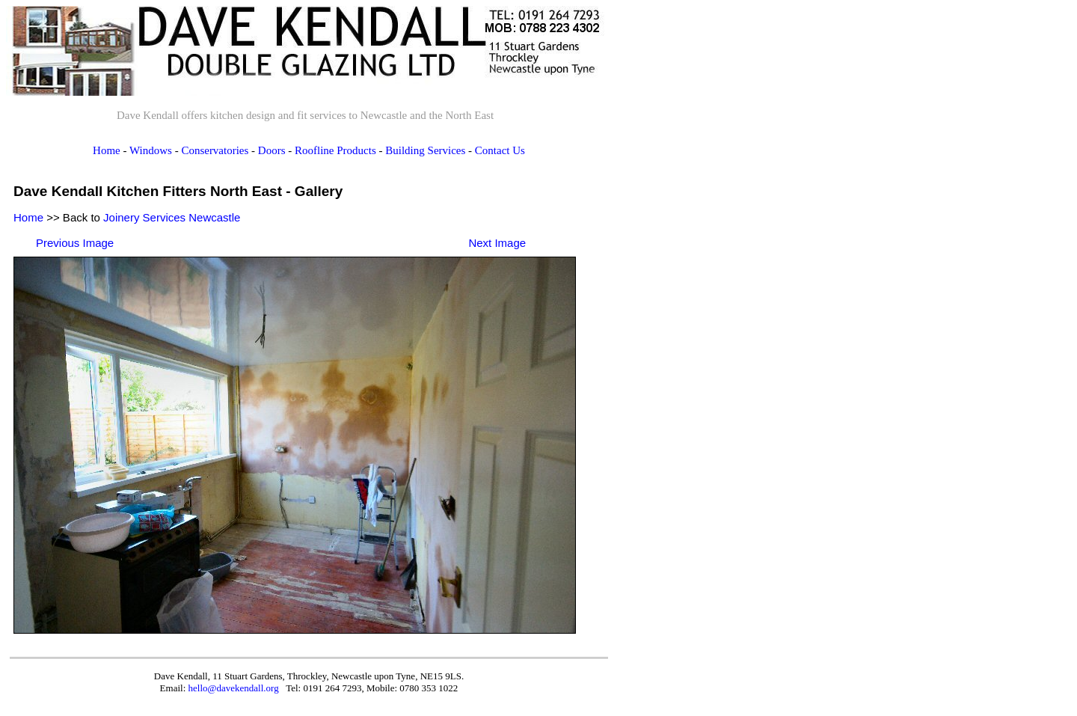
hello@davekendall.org (233, 688)
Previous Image (75, 242)
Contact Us (500, 150)
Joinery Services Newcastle (171, 217)
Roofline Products (335, 150)
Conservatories (214, 150)
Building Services (425, 150)
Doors (272, 150)
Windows (150, 150)
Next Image (497, 242)
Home (106, 150)
